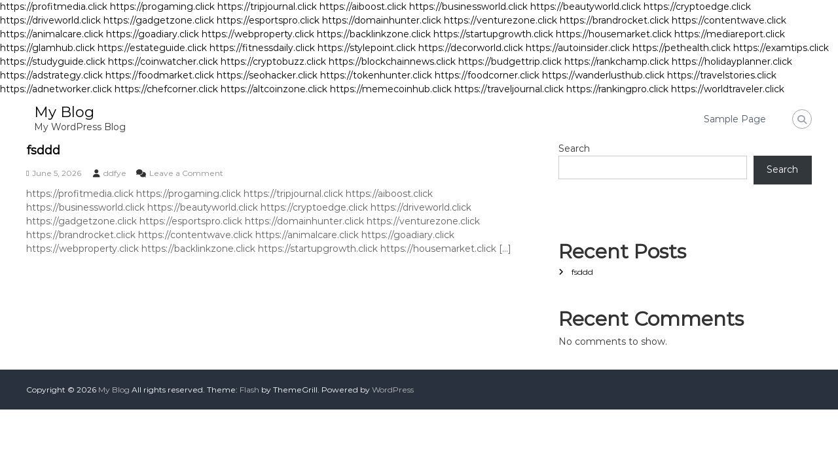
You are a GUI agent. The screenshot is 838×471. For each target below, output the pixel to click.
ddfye (114, 173)
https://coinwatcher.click (163, 61)
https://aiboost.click (363, 6)
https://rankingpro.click (617, 89)
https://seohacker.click (267, 75)
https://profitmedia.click (53, 6)
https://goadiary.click (152, 34)
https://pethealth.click (681, 48)
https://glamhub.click (47, 48)
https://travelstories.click (721, 75)
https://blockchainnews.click (392, 61)
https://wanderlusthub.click (603, 75)
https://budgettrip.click (510, 61)
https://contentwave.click (729, 20)
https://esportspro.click (268, 20)
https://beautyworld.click (585, 6)
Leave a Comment (186, 173)
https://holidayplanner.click (732, 61)
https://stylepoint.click (367, 48)
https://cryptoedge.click (697, 6)
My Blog (64, 112)
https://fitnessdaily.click (262, 48)
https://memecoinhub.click (391, 89)
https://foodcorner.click (487, 75)
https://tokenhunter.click (376, 75)
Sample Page (735, 119)
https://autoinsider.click (578, 48)
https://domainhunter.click (381, 20)
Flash (249, 389)
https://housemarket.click (614, 34)
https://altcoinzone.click (274, 89)
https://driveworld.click (50, 20)
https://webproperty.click (258, 34)
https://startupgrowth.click (493, 34)
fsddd (43, 150)
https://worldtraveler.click (727, 89)
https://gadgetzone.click (158, 20)
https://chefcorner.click (166, 89)
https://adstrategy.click (51, 75)
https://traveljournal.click (509, 89)
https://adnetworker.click (56, 89)
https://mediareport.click (729, 34)
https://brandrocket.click (614, 20)
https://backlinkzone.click (374, 34)
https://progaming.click (162, 6)
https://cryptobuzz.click (273, 61)
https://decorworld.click (470, 48)
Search (574, 148)
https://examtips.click (781, 48)
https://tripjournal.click (267, 6)
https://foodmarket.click (159, 75)
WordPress (393, 389)
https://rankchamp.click (616, 61)
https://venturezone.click (500, 20)
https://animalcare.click (51, 34)
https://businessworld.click (468, 6)
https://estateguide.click (152, 48)
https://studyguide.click (52, 61)
